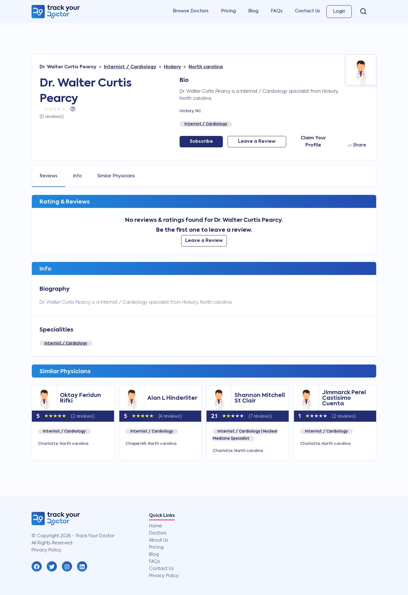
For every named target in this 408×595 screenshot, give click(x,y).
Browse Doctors (191, 11)
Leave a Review (257, 141)
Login (339, 11)
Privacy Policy (164, 576)
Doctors (158, 533)
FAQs (277, 11)
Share (357, 145)
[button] (37, 566)
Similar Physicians (116, 176)
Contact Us (307, 11)
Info (77, 176)
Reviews (48, 176)
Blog (253, 11)
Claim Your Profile (313, 141)
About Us (158, 540)
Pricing (228, 11)
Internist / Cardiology (66, 343)
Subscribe (201, 141)
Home (155, 526)
